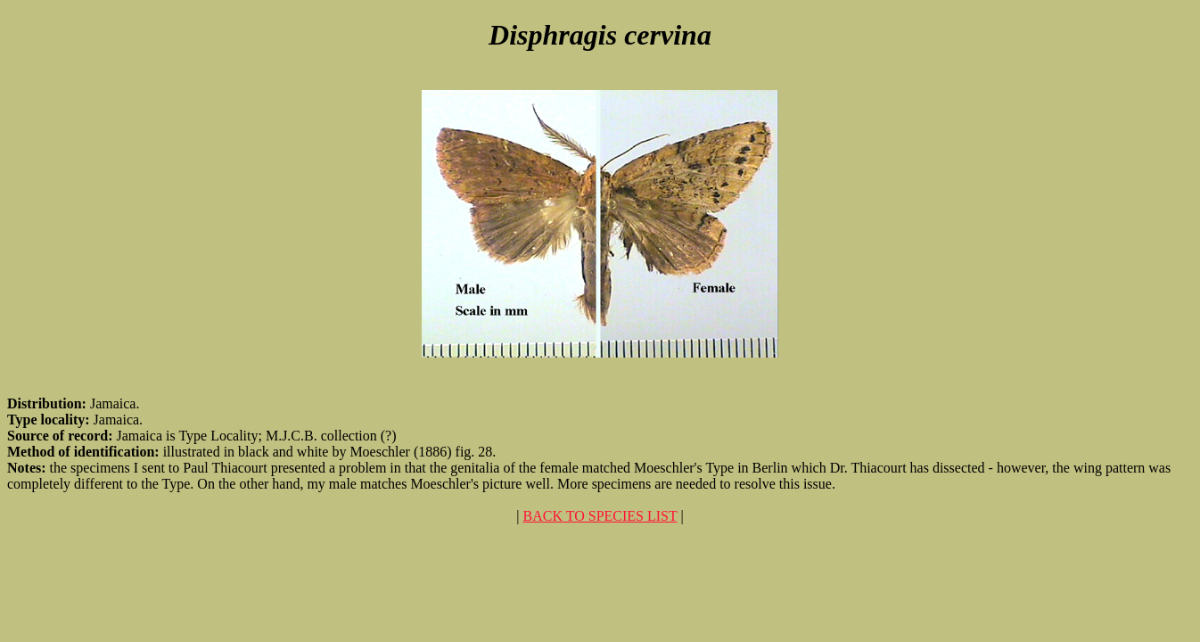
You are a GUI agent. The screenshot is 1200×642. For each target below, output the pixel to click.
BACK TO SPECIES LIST (600, 515)
